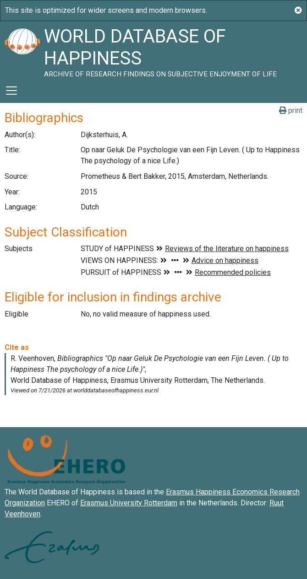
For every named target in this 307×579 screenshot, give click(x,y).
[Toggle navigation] (11, 90)
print (290, 110)
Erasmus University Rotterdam (128, 503)
